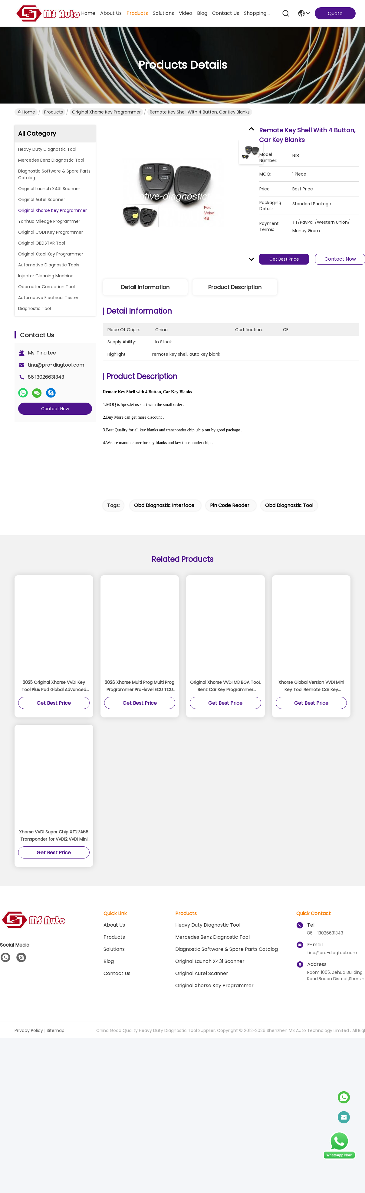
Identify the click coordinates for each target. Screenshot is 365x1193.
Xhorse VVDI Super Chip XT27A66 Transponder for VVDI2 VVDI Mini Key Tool (53, 836)
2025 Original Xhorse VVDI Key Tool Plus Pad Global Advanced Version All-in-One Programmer (53, 686)
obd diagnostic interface (164, 505)
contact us (225, 13)
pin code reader (229, 505)
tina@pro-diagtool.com (56, 364)
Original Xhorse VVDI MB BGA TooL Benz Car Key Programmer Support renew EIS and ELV (225, 686)
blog (202, 13)
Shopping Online (258, 13)
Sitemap (55, 1030)
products (137, 13)
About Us (114, 924)
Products (53, 112)
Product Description (234, 287)
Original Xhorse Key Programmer (106, 112)
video (185, 13)
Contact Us (117, 973)
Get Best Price (284, 259)
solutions (163, 13)
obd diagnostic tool (289, 505)
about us (111, 13)
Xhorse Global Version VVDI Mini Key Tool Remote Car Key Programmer (311, 686)
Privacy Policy (29, 1030)
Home (88, 13)
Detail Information (145, 287)
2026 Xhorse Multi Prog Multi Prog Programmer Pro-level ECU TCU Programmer (139, 686)
